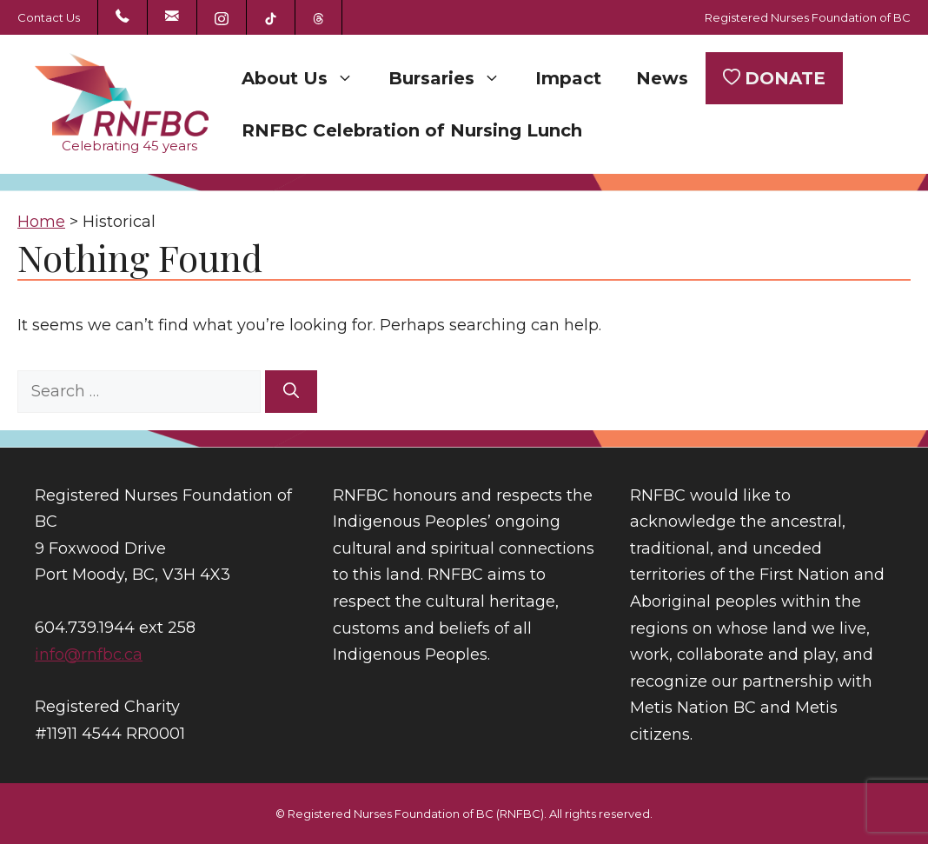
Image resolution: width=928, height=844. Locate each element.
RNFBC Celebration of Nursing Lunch (412, 130)
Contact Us (48, 17)
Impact (568, 78)
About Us (306, 78)
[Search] (291, 391)
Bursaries (453, 78)
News (662, 78)
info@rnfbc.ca (89, 654)
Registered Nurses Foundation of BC (808, 17)
